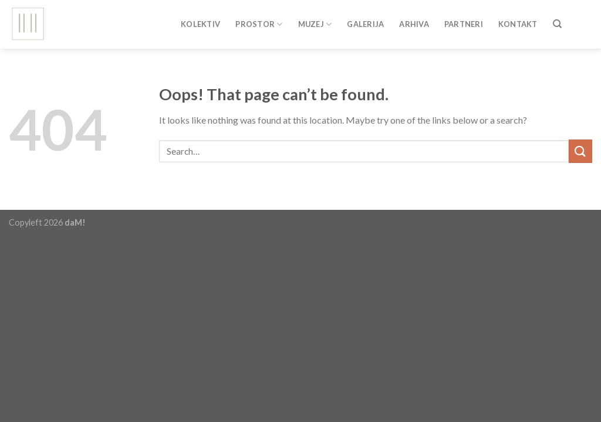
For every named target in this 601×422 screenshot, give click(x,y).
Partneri (463, 20)
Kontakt (518, 20)
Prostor (258, 20)
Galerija (365, 20)
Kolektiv (200, 20)
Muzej (315, 20)
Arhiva (414, 20)
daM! (75, 222)
